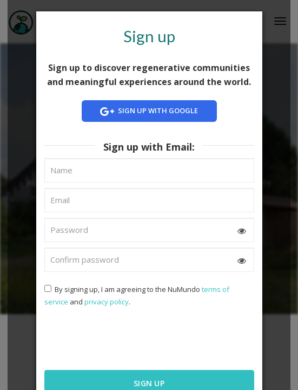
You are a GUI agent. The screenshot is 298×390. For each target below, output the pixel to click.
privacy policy (106, 302)
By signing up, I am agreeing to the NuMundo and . (136, 295)
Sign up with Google (149, 111)
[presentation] (114, 337)
